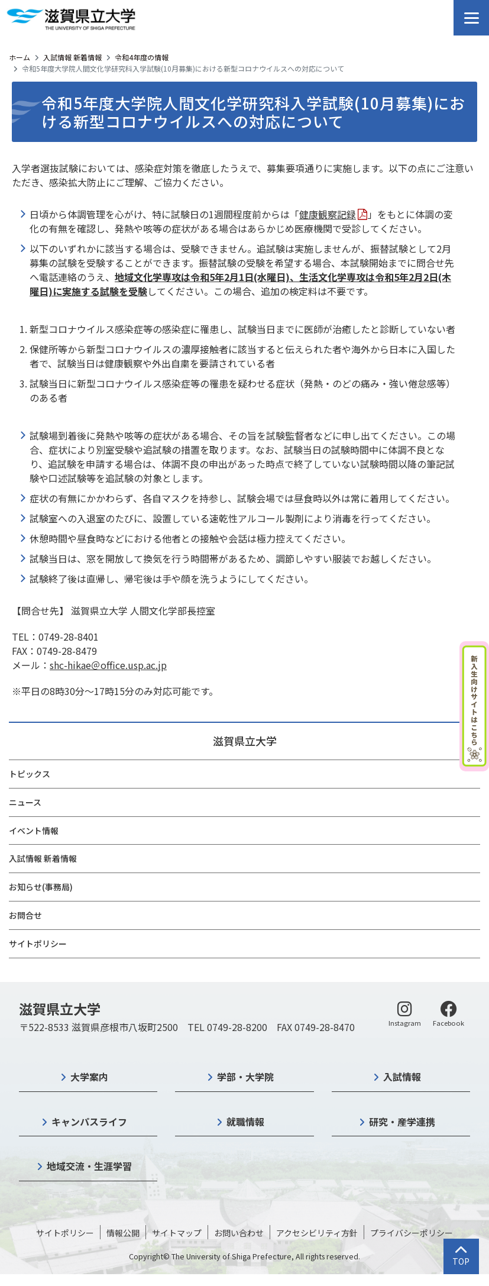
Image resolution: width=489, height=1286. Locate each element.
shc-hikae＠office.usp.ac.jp (108, 665)
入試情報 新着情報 (72, 57)
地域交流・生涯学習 (89, 1166)
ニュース (25, 802)
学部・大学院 (245, 1076)
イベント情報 (34, 830)
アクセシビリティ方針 (317, 1233)
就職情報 (245, 1121)
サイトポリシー (38, 943)
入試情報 (402, 1076)
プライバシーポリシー (411, 1233)
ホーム (19, 57)
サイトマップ (177, 1233)
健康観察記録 (327, 214)
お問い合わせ (239, 1233)
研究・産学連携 (402, 1121)
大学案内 (89, 1076)
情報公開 (123, 1233)
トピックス (29, 774)
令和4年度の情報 (142, 57)
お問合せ (25, 915)
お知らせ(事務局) (41, 887)
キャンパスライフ (89, 1121)
